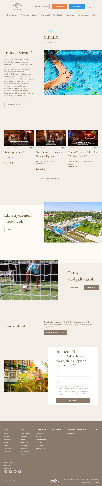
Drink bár (38, 436)
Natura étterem (40, 433)
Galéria (94, 15)
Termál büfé (39, 442)
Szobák (6, 433)
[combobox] (95, 6)
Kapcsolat (7, 465)
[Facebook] (10, 471)
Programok (25, 15)
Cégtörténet (7, 468)
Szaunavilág (70, 15)
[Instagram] (5, 471)
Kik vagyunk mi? (8, 462)
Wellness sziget (83, 15)
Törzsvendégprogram (9, 448)
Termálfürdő (57, 15)
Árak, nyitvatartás (11, 15)
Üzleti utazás (7, 451)
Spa (51, 42)
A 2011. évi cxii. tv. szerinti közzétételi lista (74, 479)
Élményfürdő (45, 15)
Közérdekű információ (86, 482)
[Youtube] (15, 471)
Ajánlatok (6, 436)
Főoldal (47, 42)
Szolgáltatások (8, 439)
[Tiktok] (19, 471)
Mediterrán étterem (41, 439)
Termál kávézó (40, 445)
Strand (34, 15)
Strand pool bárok (41, 448)
